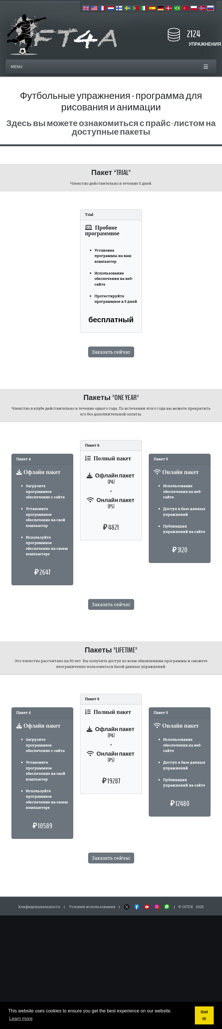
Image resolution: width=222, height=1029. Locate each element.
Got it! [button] (204, 1015)
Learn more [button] (21, 1018)
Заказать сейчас (111, 352)
